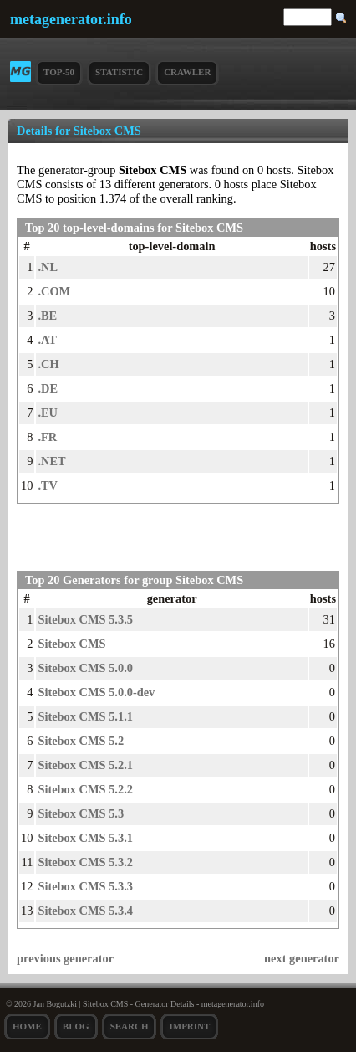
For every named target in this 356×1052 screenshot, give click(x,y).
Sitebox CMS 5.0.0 (85, 668)
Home (27, 1026)
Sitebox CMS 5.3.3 (85, 886)
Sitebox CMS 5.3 (81, 813)
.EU (48, 412)
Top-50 (58, 72)
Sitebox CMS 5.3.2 (85, 862)
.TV (48, 485)
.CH (48, 364)
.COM (54, 291)
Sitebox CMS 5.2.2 (85, 789)
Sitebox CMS (71, 643)
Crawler (187, 72)
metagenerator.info (71, 19)
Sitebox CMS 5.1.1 (85, 716)
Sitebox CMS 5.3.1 (85, 837)
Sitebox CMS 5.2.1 (85, 765)
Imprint (189, 1026)
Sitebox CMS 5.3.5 (85, 619)
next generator (301, 958)
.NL (48, 267)
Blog (76, 1026)
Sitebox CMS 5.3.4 (85, 910)
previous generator (65, 958)
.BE (47, 315)
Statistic (119, 72)
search (129, 1026)
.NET (51, 461)
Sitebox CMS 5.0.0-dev (96, 692)
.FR (47, 437)
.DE (48, 388)
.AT (47, 339)
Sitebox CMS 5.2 (81, 740)
